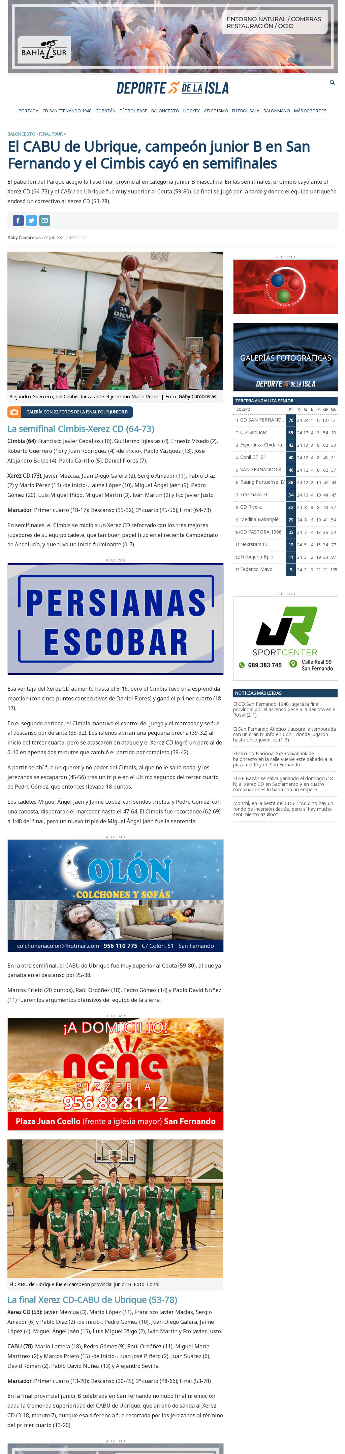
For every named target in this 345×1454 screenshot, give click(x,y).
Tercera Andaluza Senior (264, 401)
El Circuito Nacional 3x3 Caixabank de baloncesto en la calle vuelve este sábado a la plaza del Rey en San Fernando (282, 759)
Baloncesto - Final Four (35, 134)
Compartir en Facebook (18, 220)
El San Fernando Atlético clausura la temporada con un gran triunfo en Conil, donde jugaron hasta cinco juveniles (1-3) (284, 734)
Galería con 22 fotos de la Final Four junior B (77, 412)
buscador (332, 82)
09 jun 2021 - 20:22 (65, 237)
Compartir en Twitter (31, 220)
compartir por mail (44, 220)
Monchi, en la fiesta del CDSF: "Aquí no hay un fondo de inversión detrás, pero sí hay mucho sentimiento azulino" (283, 808)
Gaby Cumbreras (24, 238)
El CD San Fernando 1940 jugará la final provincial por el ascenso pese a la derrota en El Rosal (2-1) (285, 709)
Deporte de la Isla (173, 87)
